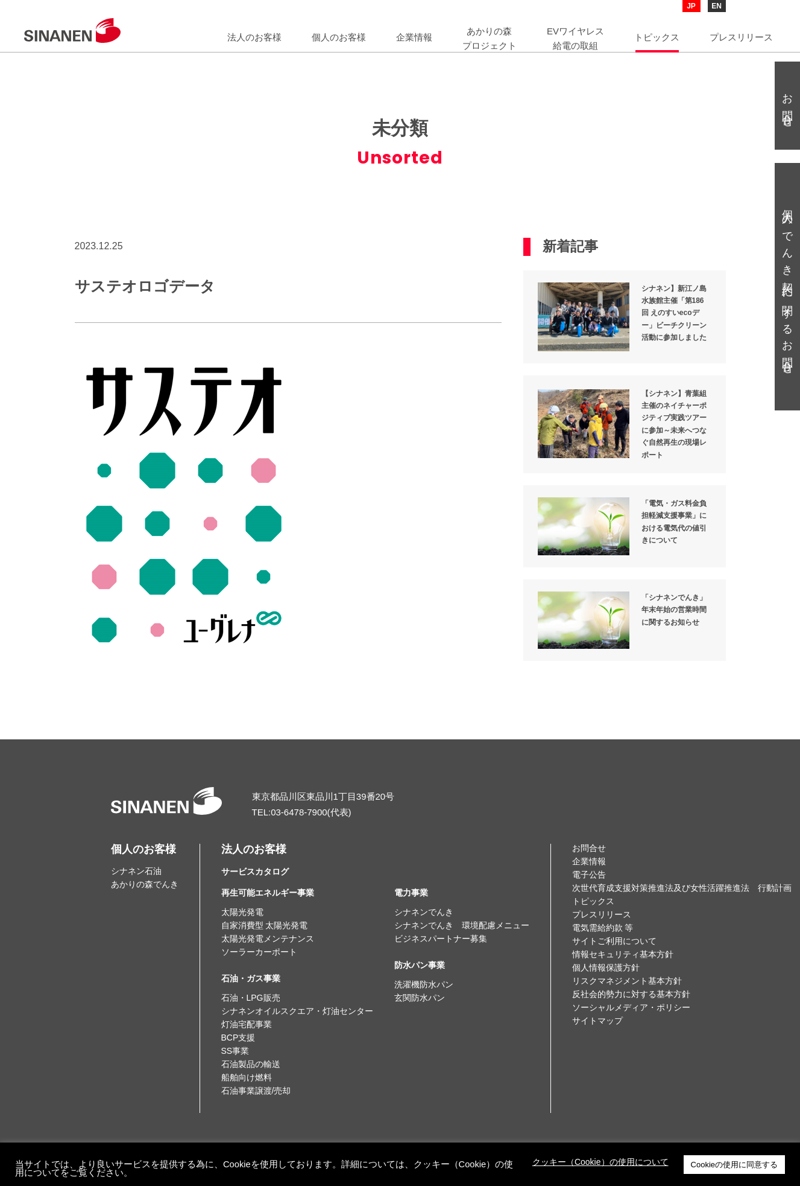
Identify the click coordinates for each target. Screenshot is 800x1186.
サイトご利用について (614, 941)
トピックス (593, 901)
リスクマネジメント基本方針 (627, 981)
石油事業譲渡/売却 (256, 1090)
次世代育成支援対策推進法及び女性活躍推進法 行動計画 (682, 888)
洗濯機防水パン (423, 984)
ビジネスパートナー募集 (440, 938)
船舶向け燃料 (246, 1077)
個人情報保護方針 (606, 967)
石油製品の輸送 (250, 1064)
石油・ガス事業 (250, 978)
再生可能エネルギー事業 (267, 892)
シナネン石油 (136, 871)
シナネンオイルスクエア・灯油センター (297, 1011)
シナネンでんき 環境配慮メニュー (461, 925)
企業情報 (589, 861)
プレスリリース (601, 914)
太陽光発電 (242, 912)
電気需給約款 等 (603, 927)
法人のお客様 (255, 860)
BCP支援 (238, 1037)
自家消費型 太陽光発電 (264, 925)
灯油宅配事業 (246, 1024)
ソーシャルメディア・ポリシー (631, 1007)
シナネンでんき (423, 912)
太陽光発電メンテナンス (267, 938)
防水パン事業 (419, 965)
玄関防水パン (419, 997)
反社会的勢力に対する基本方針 (631, 994)
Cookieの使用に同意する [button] (734, 1164)
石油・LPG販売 (250, 997)
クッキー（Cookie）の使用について (600, 1162)
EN (716, 6)
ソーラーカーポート (259, 952)
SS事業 (235, 1051)
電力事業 (411, 892)
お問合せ (589, 848)
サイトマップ (597, 1020)
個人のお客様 (143, 849)
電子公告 (589, 874)
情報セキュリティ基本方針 (622, 954)
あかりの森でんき (144, 884)
